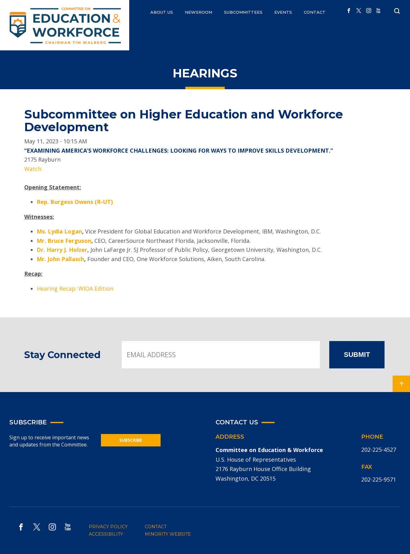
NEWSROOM (198, 12)
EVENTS (283, 12)
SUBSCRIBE (130, 440)
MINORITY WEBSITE (168, 534)
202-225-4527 (378, 449)
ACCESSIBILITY (106, 534)
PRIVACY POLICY (108, 526)
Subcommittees (243, 12)
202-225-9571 (378, 479)
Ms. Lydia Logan (59, 231)
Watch (32, 169)
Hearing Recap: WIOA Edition (75, 288)
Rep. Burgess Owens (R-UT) (75, 201)
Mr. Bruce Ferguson (64, 240)
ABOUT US (161, 12)
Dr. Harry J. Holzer (62, 249)
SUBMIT (357, 354)
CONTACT (315, 12)
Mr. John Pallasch (60, 259)
